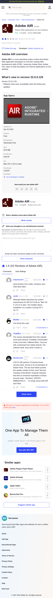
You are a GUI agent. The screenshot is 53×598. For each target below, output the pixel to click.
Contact (5, 578)
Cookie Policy (7, 572)
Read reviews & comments (11, 43)
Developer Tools (13, 20)
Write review (26, 220)
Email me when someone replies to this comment (24, 254)
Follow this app (9, 48)
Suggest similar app (26, 505)
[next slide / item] (47, 111)
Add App (5, 539)
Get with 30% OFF (26, 450)
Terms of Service (8, 556)
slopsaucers (18, 279)
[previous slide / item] (5, 111)
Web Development (28, 20)
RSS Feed (5, 589)
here (13, 407)
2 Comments (42, 327)
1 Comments (42, 387)
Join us (41, 1)
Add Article (6, 550)
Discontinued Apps (9, 545)
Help (3, 583)
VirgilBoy (17, 333)
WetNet (16, 320)
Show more (26, 394)
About (4, 534)
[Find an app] (9, 7)
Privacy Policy (7, 561)
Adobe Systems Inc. (36, 48)
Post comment (26, 258)
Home (4, 20)
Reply (23, 290)
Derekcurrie (18, 358)
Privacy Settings (8, 567)
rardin (15, 296)
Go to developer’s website (14, 177)
